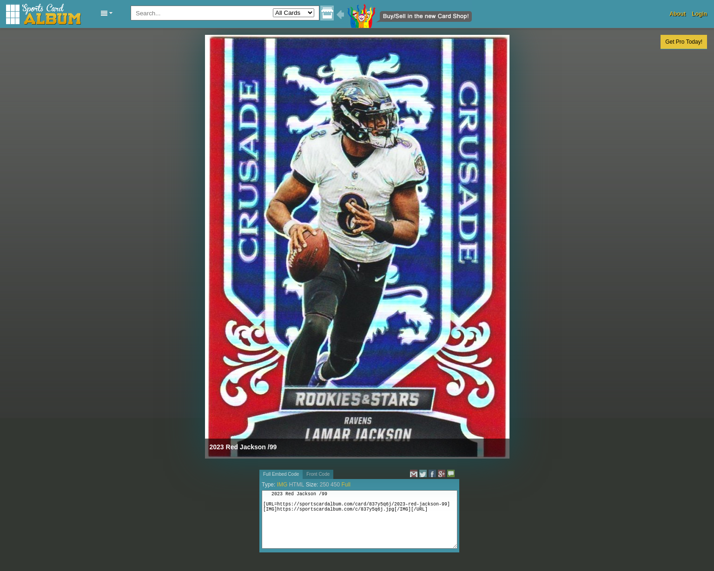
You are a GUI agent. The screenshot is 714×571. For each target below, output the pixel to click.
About (677, 14)
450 (335, 484)
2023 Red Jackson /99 (243, 447)
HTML (296, 484)
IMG (282, 484)
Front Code (318, 474)
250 (324, 484)
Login (699, 14)
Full (345, 484)
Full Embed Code (281, 474)
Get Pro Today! (683, 42)
